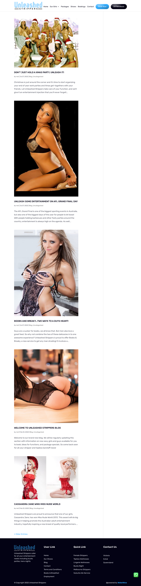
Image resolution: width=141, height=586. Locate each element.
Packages (65, 7)
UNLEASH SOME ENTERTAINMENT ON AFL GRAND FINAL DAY (46, 201)
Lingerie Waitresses (82, 562)
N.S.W (105, 559)
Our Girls (53, 7)
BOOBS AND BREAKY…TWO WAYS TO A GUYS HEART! (41, 321)
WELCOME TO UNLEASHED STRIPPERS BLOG (37, 428)
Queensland (108, 562)
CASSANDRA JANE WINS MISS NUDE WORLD (37, 504)
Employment (49, 576)
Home (45, 7)
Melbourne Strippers (82, 569)
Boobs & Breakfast (51, 573)
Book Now (102, 6)
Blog (30, 76)
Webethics (122, 583)
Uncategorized (38, 76)
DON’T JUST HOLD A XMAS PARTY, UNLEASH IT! (39, 72)
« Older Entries (21, 534)
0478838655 (118, 6)
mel (17, 76)
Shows (73, 7)
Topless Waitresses (81, 559)
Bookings (81, 7)
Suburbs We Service (82, 573)
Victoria (106, 555)
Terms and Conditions (53, 569)
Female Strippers (81, 555)
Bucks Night (79, 566)
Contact (90, 7)
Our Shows (48, 559)
